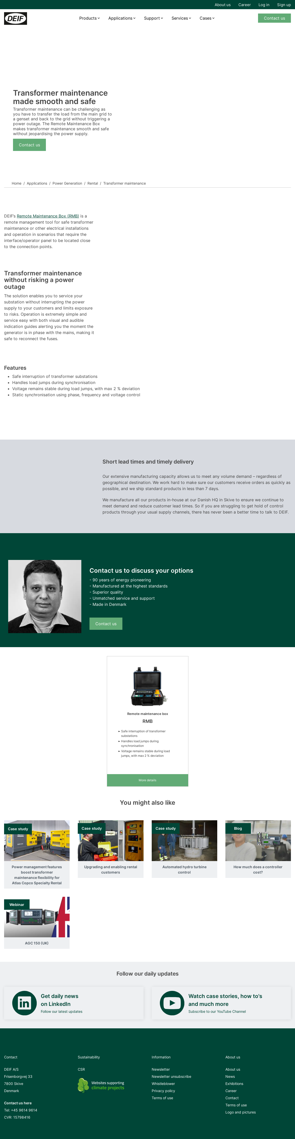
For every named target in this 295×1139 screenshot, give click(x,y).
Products (88, 18)
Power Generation (67, 183)
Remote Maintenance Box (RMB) (48, 216)
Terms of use (162, 1098)
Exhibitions (234, 1083)
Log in (264, 4)
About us (223, 4)
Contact (232, 1098)
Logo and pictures (240, 1112)
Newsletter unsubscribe (171, 1076)
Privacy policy (163, 1091)
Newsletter (161, 1069)
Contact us (274, 18)
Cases (205, 18)
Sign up (284, 4)
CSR (81, 1069)
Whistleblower (163, 1083)
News (230, 1076)
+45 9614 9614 (24, 1110)
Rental (92, 183)
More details (147, 780)
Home (16, 183)
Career (244, 4)
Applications (120, 18)
